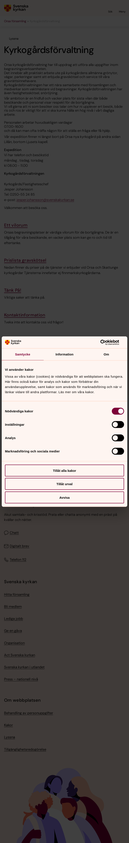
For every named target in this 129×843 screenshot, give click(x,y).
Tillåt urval (65, 484)
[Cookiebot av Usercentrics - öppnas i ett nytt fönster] (105, 342)
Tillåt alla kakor (64, 470)
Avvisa (64, 497)
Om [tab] (106, 354)
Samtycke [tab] (22, 354)
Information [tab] (64, 354)
